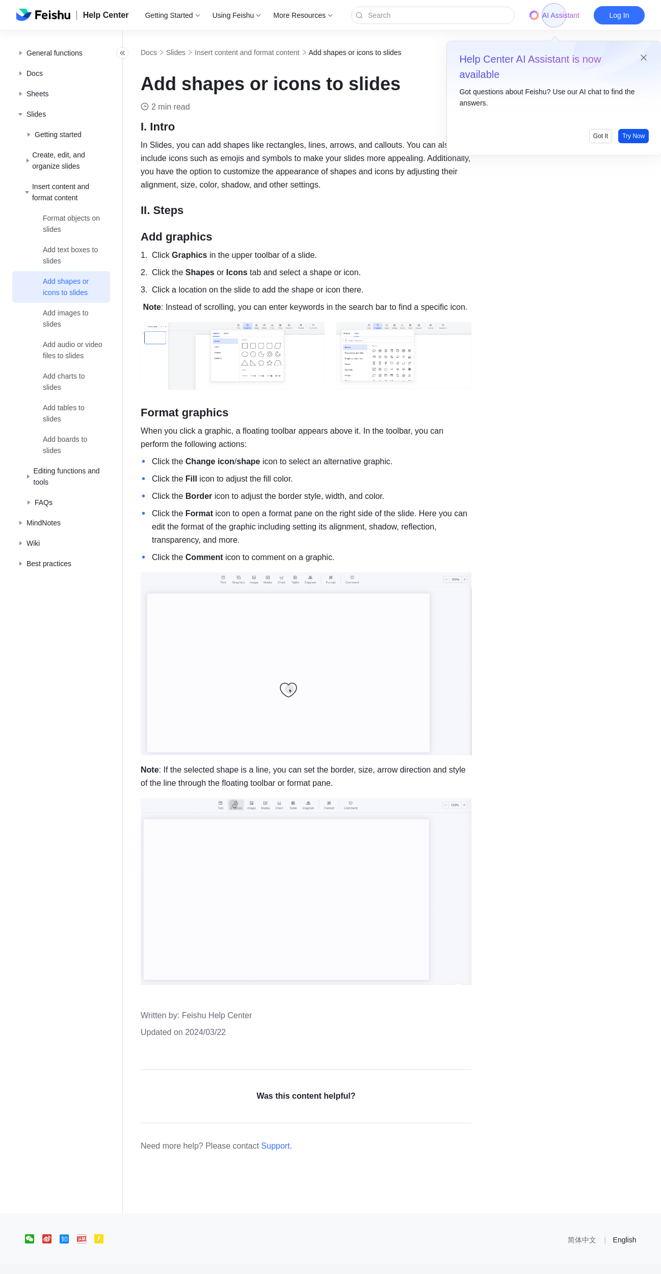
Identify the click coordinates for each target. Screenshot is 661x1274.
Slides (198, 52)
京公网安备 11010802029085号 (362, 1260)
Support (298, 1129)
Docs (171, 52)
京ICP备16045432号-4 (276, 1260)
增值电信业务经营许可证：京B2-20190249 (476, 1260)
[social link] (33, 1222)
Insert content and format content (269, 52)
